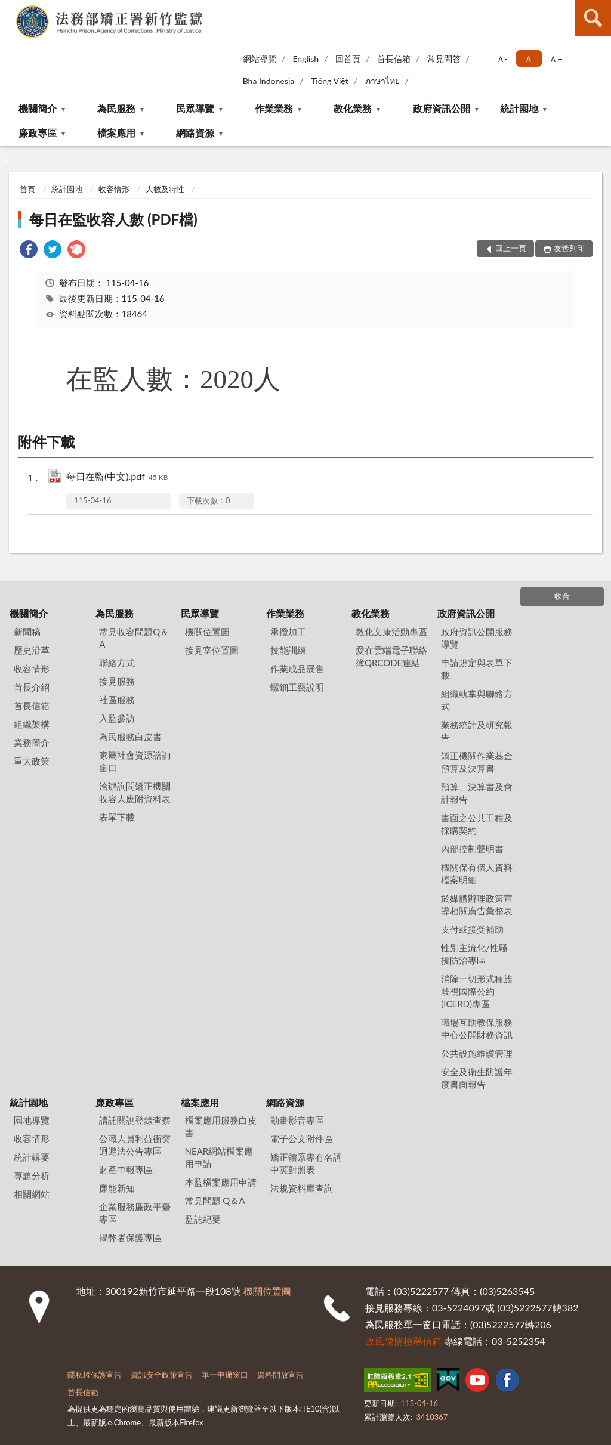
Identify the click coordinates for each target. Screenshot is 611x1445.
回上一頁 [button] (510, 248)
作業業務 (274, 108)
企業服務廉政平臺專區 (135, 1212)
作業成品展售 (297, 668)
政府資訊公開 (441, 108)
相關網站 (32, 1194)
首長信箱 (394, 59)
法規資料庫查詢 (301, 1188)
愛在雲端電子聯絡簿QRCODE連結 (391, 656)
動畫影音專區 (297, 1120)
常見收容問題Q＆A (134, 637)
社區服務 (117, 699)
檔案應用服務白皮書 (221, 1126)
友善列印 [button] (569, 248)
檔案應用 (116, 132)
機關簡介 (37, 108)
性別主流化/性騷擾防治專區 (474, 954)
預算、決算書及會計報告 (477, 793)
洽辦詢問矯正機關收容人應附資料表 (135, 792)
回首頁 (347, 59)
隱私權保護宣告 (94, 1374)
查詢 (593, 18)
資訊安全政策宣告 (162, 1374)
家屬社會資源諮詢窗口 (135, 761)
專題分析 (32, 1175)
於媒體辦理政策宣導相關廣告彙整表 (477, 904)
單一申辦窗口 (225, 1374)
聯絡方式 (117, 662)
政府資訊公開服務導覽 (477, 637)
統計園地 (519, 108)
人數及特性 (165, 189)
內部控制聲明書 (472, 848)
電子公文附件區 (301, 1138)
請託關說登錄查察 (135, 1120)
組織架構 (32, 724)
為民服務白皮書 (130, 736)
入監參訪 (117, 718)
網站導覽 (259, 59)
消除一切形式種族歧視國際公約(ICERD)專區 (477, 991)
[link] (29, 250)
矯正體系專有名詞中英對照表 (306, 1163)
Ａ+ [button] (555, 59)
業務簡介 (32, 742)
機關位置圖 (207, 631)
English (305, 59)
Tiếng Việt (329, 81)
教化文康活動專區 (391, 631)
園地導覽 (32, 1120)
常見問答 (444, 59)
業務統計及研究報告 (477, 730)
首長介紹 (32, 687)
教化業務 (353, 108)
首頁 (27, 189)
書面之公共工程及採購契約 (477, 824)
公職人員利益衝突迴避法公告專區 (135, 1144)
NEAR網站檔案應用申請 (219, 1157)
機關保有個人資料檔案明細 (477, 873)
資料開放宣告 (280, 1374)
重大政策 (32, 761)
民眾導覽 (195, 108)
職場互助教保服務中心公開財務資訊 (477, 1028)
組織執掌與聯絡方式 (477, 699)
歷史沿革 (32, 650)
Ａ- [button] (502, 59)
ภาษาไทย (382, 81)
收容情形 (113, 189)
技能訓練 (288, 650)
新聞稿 (27, 631)
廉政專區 (37, 132)
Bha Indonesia (269, 81)
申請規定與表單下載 (477, 668)
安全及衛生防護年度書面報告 (477, 1078)
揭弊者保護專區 (130, 1237)
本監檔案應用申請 (221, 1182)
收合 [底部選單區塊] (562, 596)
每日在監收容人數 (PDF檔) (113, 219)
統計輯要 (32, 1157)
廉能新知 (117, 1188)
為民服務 (116, 108)
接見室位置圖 (212, 650)
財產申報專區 (126, 1169)
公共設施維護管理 (477, 1053)
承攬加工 (288, 631)
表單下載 (117, 817)
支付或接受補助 (472, 929)
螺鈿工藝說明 (297, 687)
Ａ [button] (528, 59)
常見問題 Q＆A (215, 1200)
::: (10, 9)
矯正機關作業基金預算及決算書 (477, 761)
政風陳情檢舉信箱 (403, 1341)
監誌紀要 (203, 1219)
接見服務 (117, 681)
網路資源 (195, 132)
